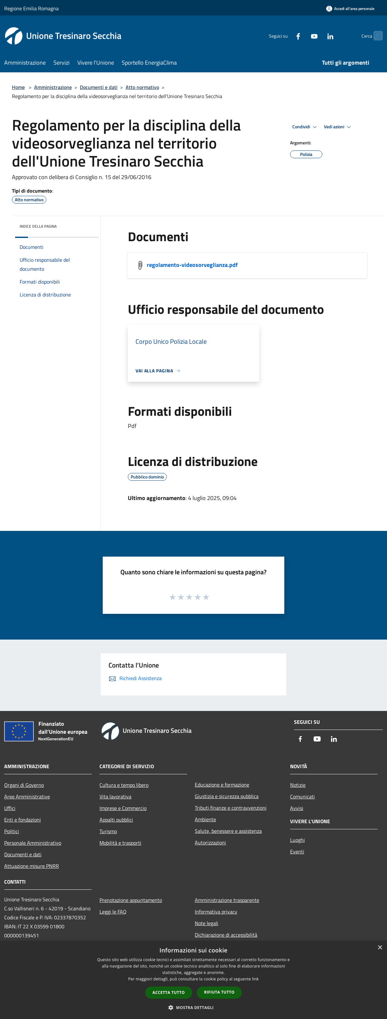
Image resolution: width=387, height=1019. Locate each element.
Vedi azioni (338, 127)
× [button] (379, 947)
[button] (193, 1007)
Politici (11, 831)
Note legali (206, 923)
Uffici (9, 808)
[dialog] (193, 980)
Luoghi (297, 840)
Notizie (298, 785)
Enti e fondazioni (22, 819)
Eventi (297, 851)
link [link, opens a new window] (255, 979)
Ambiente (205, 819)
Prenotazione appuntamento (130, 900)
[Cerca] (375, 35)
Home (18, 87)
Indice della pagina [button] (38, 226)
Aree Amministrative (27, 796)
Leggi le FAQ (113, 911)
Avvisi (296, 808)
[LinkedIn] (317, 35)
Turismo (108, 831)
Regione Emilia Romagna (31, 8)
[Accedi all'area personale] (350, 8)
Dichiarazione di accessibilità (226, 935)
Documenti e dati (99, 87)
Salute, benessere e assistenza (228, 831)
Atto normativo (142, 87)
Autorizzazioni (210, 842)
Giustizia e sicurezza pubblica (227, 796)
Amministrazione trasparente (227, 900)
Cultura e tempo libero (123, 785)
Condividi (305, 127)
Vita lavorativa (115, 796)
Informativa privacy (216, 911)
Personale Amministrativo (32, 843)
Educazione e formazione (222, 784)
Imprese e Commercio (122, 808)
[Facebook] (285, 35)
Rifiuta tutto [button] (219, 992)
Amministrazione (53, 87)
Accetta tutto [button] (169, 992)
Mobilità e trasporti (120, 843)
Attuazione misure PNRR (31, 866)
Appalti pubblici (116, 819)
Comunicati (302, 796)
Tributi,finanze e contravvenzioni (231, 808)
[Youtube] (301, 35)
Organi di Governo (24, 785)
